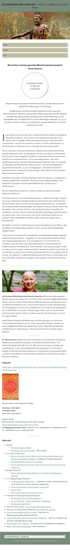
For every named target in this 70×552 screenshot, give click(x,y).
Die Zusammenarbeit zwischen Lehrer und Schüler (30, 487)
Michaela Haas (10, 370)
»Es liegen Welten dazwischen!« (23, 481)
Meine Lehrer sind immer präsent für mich (27, 492)
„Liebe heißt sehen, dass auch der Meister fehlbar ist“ (27, 518)
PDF (4, 55)
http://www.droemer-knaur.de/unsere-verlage (20, 424)
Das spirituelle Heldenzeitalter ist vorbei (22, 512)
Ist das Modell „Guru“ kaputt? (18, 523)
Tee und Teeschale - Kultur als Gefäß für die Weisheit (30, 501)
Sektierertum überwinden (21, 504)
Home (5, 45)
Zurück (5, 50)
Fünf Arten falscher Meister (21, 447)
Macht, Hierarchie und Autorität (19, 526)
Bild (56, 541)
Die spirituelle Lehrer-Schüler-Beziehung (26, 498)
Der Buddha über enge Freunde (23, 450)
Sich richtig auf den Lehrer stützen (38, 506)
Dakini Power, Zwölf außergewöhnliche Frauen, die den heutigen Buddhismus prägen (34, 367)
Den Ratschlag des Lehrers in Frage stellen (27, 462)
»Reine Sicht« (16, 490)
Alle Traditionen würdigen (46, 509)
